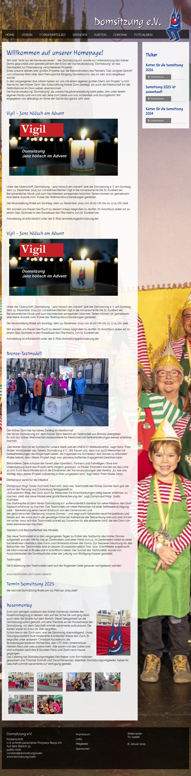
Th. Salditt (133, 737)
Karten (100, 35)
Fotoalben (143, 35)
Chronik (120, 35)
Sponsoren (83, 748)
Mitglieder (82, 743)
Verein (27, 35)
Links (79, 739)
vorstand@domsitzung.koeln (24, 753)
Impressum (83, 734)
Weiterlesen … (157, 77)
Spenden (80, 35)
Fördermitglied (53, 35)
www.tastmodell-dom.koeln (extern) (29, 574)
